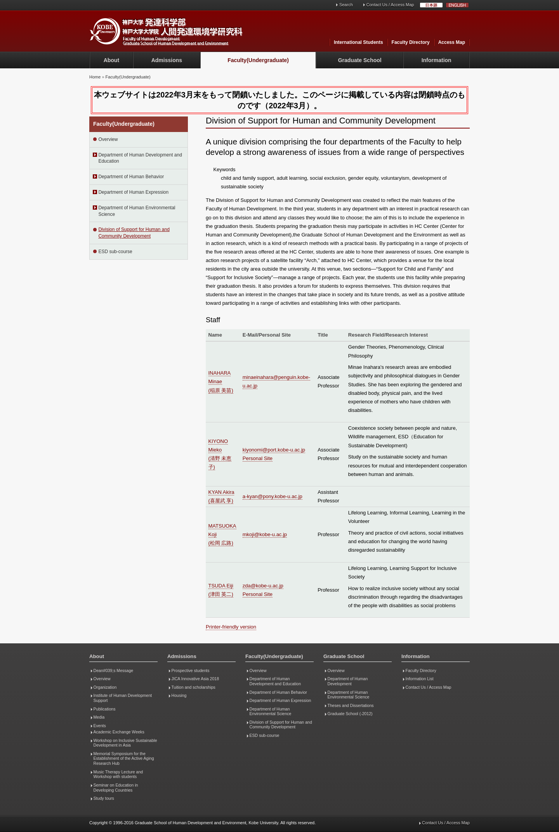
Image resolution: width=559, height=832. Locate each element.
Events (100, 725)
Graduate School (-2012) (350, 713)
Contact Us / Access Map (390, 4)
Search (346, 4)
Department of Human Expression (133, 192)
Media (99, 717)
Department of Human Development (348, 681)
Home (95, 77)
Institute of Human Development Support (123, 698)
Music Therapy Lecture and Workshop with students (118, 774)
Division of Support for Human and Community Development (133, 233)
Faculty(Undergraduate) (258, 60)
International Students (358, 42)
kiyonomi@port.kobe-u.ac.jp (274, 450)
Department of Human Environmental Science (136, 211)
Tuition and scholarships (193, 687)
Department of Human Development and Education (140, 158)
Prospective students (191, 670)
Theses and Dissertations (351, 705)
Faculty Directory (411, 42)
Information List (420, 678)
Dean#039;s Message (114, 670)
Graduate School (360, 60)
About (111, 60)
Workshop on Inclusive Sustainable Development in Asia (125, 743)
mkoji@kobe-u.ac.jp (265, 534)
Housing (179, 695)
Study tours (104, 798)
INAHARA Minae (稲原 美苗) (220, 381)
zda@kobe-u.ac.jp (263, 586)
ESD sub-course (115, 251)
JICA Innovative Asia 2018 (195, 678)
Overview (108, 139)
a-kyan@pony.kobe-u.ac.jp (272, 496)
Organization (105, 687)
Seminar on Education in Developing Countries (116, 787)
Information (436, 60)
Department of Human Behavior (131, 176)
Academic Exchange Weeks (119, 732)
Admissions (166, 60)
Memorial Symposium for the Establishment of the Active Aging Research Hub (124, 758)
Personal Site (258, 458)
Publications (105, 709)
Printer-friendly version (231, 627)
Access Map (451, 42)
